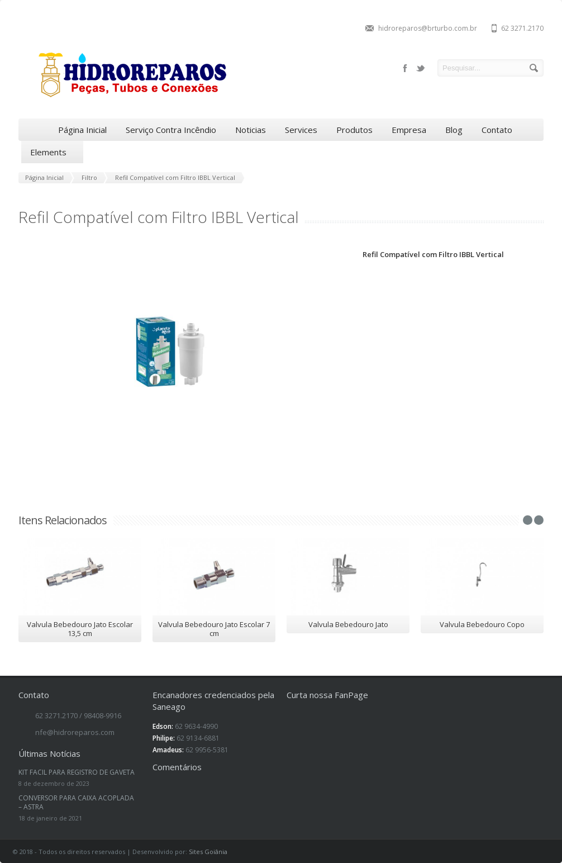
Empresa (409, 129)
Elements (52, 152)
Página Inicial (82, 129)
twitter (420, 68)
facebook (405, 68)
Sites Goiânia (208, 851)
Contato (497, 129)
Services (301, 129)
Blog (454, 129)
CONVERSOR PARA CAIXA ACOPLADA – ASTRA (76, 802)
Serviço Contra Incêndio (171, 129)
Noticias (250, 129)
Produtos (354, 129)
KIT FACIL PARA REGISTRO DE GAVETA (76, 772)
